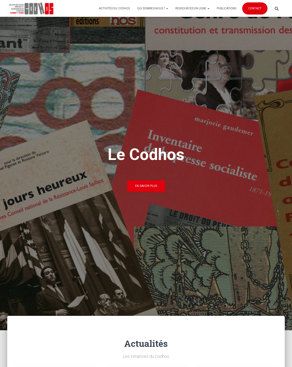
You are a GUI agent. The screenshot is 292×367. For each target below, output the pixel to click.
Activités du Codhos (114, 8)
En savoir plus (146, 186)
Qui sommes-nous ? (152, 8)
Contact (254, 8)
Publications (226, 8)
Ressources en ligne (192, 8)
